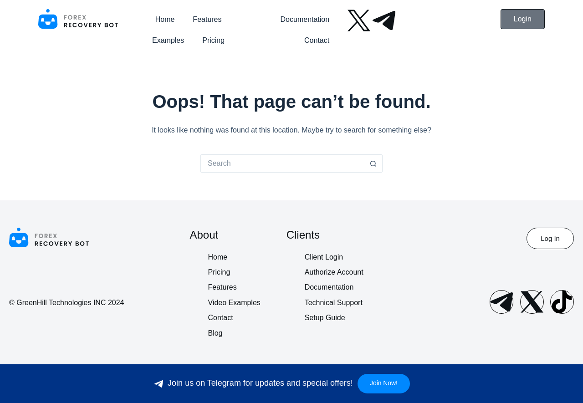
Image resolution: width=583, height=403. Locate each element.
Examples (168, 40)
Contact (316, 40)
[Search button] (373, 163)
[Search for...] (282, 163)
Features (207, 19)
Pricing (213, 40)
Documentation (305, 19)
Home (165, 19)
